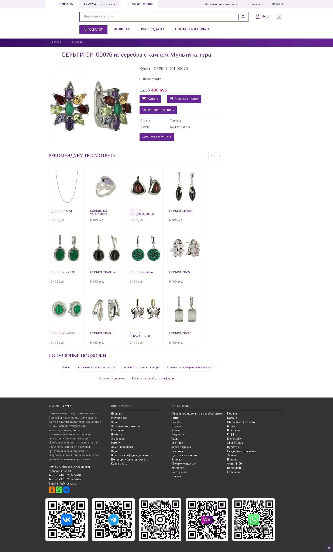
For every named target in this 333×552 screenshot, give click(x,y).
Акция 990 (178, 468)
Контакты (117, 430)
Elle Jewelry (234, 439)
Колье (175, 430)
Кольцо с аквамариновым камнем (188, 367)
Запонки (176, 460)
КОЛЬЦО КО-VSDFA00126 (99, 213)
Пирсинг (232, 460)
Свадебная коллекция (241, 451)
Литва (175, 418)
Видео (115, 451)
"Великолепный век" (184, 464)
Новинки (122, 29)
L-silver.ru (66, 406)
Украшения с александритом (96, 367)
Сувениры (233, 472)
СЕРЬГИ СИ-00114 (63, 272)
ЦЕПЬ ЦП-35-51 (61, 211)
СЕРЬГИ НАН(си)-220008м (142, 213)
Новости (278, 4)
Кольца (232, 418)
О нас (115, 422)
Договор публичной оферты (129, 460)
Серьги (176, 426)
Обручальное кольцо (241, 422)
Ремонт (116, 443)
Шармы (176, 476)
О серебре (118, 439)
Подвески (178, 434)
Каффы (231, 434)
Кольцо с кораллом (112, 378)
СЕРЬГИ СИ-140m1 (63, 333)
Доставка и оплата (192, 29)
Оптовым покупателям (219, 4)
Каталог (93, 30)
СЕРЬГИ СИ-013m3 (103, 272)
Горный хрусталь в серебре (141, 367)
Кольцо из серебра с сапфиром (153, 378)
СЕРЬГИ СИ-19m (101, 333)
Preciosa (177, 451)
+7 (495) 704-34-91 (68, 475)
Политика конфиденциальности (131, 455)
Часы (174, 439)
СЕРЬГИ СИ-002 (180, 211)
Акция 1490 (234, 464)
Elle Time (177, 443)
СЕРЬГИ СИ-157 (180, 272)
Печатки (176, 422)
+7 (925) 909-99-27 (97, 4)
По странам (179, 472)
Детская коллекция (184, 455)
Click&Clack (235, 443)
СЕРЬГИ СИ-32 (180, 333)
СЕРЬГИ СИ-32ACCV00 (140, 335)
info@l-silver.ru (66, 484)
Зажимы (232, 455)
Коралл (232, 414)
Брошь (66, 367)
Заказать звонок (141, 4)
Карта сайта (119, 464)
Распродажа (153, 29)
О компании (253, 4)
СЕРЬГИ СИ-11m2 (142, 272)
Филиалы (65, 4)
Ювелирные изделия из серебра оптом (197, 414)
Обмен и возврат (122, 447)
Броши (231, 426)
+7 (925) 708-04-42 (68, 479)
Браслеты (233, 430)
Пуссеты (233, 447)
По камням (234, 468)
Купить (150, 99)
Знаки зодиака (181, 447)
